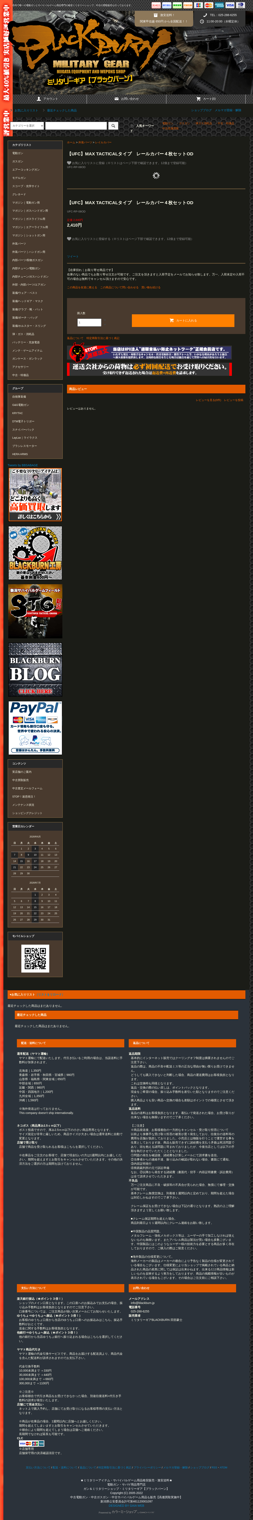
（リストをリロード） (50, 994)
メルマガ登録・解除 (228, 110)
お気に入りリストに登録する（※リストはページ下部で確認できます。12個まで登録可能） (130, 239)
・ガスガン (183, 123)
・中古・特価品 (224, 123)
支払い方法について (38, 1467)
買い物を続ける (151, 287)
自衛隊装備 (19, 396)
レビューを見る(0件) (208, 400)
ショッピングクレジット (27, 813)
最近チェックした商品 (59, 110)
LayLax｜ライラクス (24, 437)
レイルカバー (103, 142)
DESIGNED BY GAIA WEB (126, 1505)
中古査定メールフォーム (27, 788)
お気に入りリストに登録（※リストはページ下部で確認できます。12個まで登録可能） (127, 163)
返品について (75, 338)
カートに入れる (183, 320)
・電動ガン (166, 123)
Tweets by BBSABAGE (23, 465)
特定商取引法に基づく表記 (102, 338)
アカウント (47, 98)
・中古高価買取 (169, 128)
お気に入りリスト (23, 110)
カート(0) (206, 98)
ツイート (73, 256)
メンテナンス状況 (23, 804)
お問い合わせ (126, 98)
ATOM (223, 1467)
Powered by (126, 1512)
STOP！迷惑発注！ (24, 796)
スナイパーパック (23, 429)
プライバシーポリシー (147, 1467)
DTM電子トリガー (23, 421)
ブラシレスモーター (24, 446)
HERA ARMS (20, 454)
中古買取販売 (20, 780)
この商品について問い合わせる (119, 287)
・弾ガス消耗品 (202, 123)
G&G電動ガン (20, 405)
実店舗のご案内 (21, 771)
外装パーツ (85, 142)
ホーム (71, 142)
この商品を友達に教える (82, 287)
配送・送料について (65, 1467)
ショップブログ (201, 110)
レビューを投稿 (233, 400)
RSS (214, 1467)
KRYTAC (17, 413)
